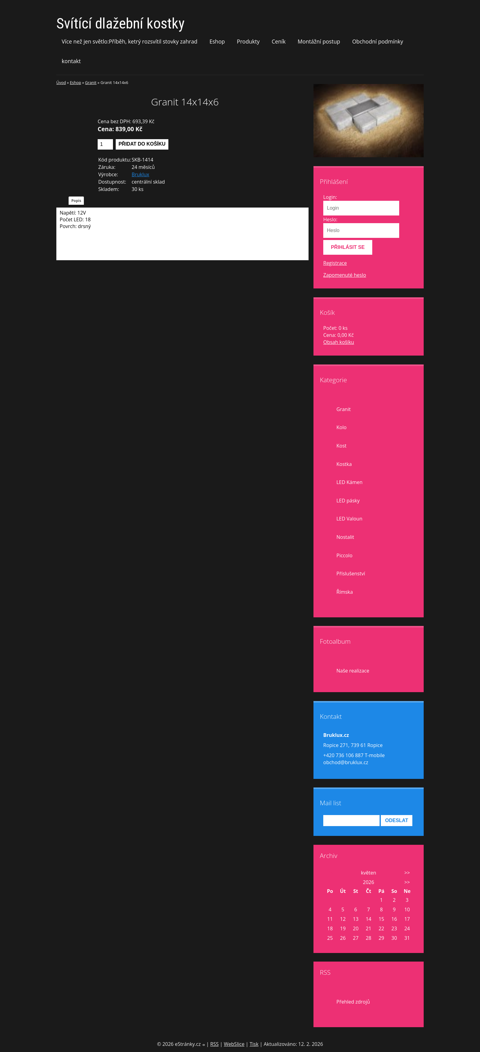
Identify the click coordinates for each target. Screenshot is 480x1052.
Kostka (344, 464)
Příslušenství (350, 573)
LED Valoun (349, 518)
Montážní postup (319, 41)
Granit (90, 82)
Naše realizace (352, 670)
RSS (214, 1044)
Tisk (253, 1044)
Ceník (278, 41)
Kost (341, 445)
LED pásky (348, 500)
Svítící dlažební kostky (120, 23)
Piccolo (344, 555)
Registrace (335, 263)
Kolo (341, 427)
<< (330, 872)
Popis (76, 200)
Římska (344, 592)
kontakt (71, 61)
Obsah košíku (338, 342)
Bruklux (140, 174)
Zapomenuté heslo (344, 275)
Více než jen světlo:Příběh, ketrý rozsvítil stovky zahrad (129, 41)
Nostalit (345, 537)
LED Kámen (349, 482)
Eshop (217, 41)
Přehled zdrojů (353, 1001)
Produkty (248, 41)
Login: (330, 197)
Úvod (61, 82)
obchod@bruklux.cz (345, 762)
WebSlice (234, 1044)
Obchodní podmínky (377, 41)
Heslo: (330, 219)
